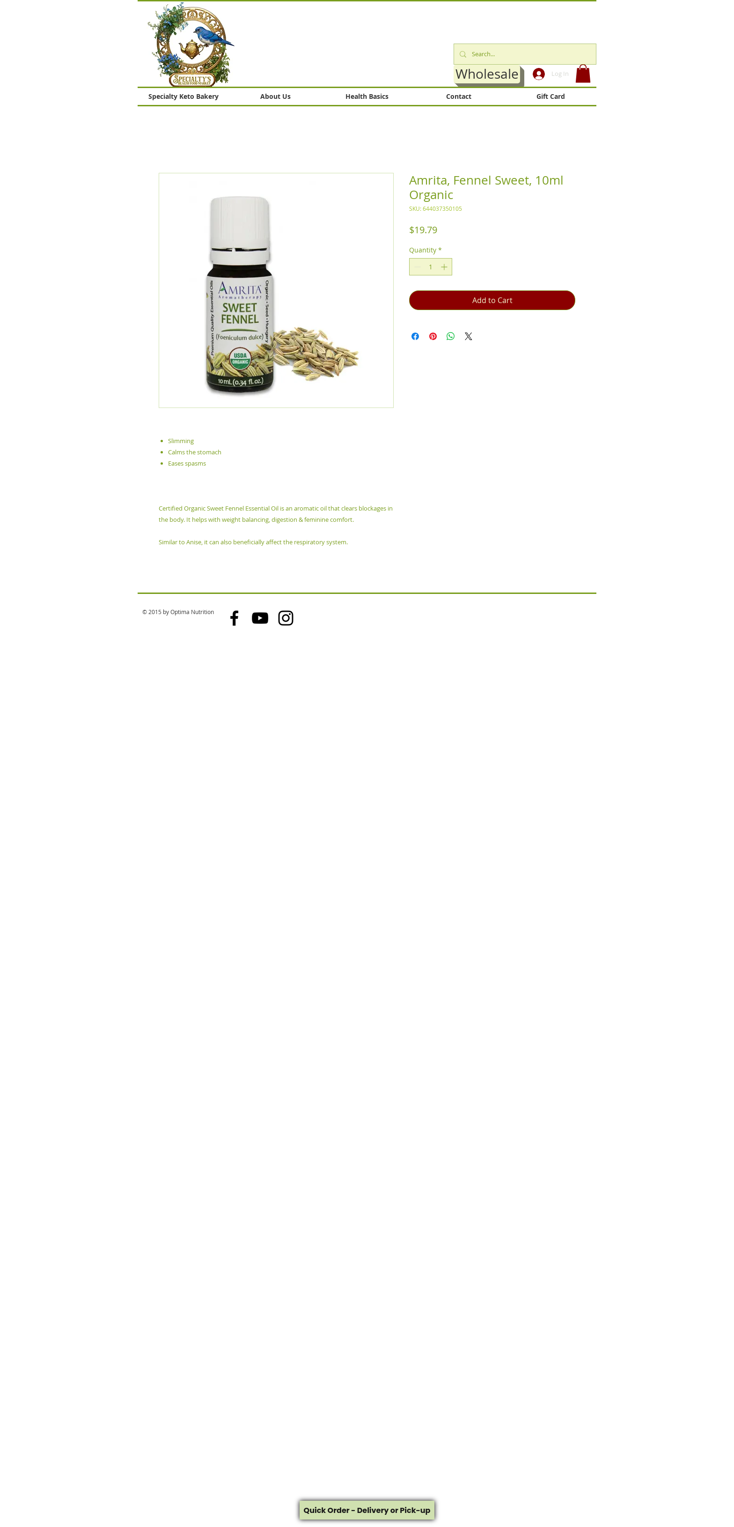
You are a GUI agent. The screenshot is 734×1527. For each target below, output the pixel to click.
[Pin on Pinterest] (433, 336)
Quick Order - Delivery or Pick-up (367, 1510)
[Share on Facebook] (415, 336)
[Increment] (445, 267)
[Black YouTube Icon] (260, 618)
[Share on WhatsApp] (450, 336)
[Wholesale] (487, 74)
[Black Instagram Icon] (286, 618)
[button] (583, 73)
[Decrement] (416, 267)
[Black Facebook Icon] (234, 618)
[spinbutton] (430, 267)
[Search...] (524, 54)
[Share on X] (468, 336)
